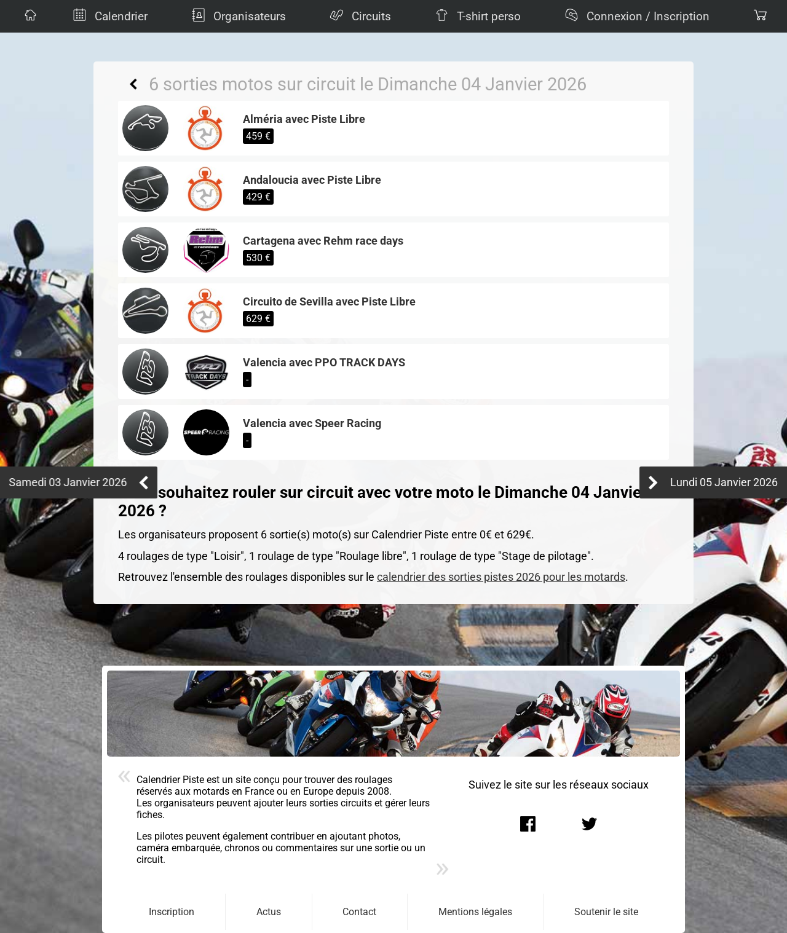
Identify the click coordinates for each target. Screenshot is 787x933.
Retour (133, 84)
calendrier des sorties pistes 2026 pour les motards (501, 577)
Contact (359, 912)
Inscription (171, 912)
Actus (268, 912)
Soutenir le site (606, 912)
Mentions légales (475, 912)
